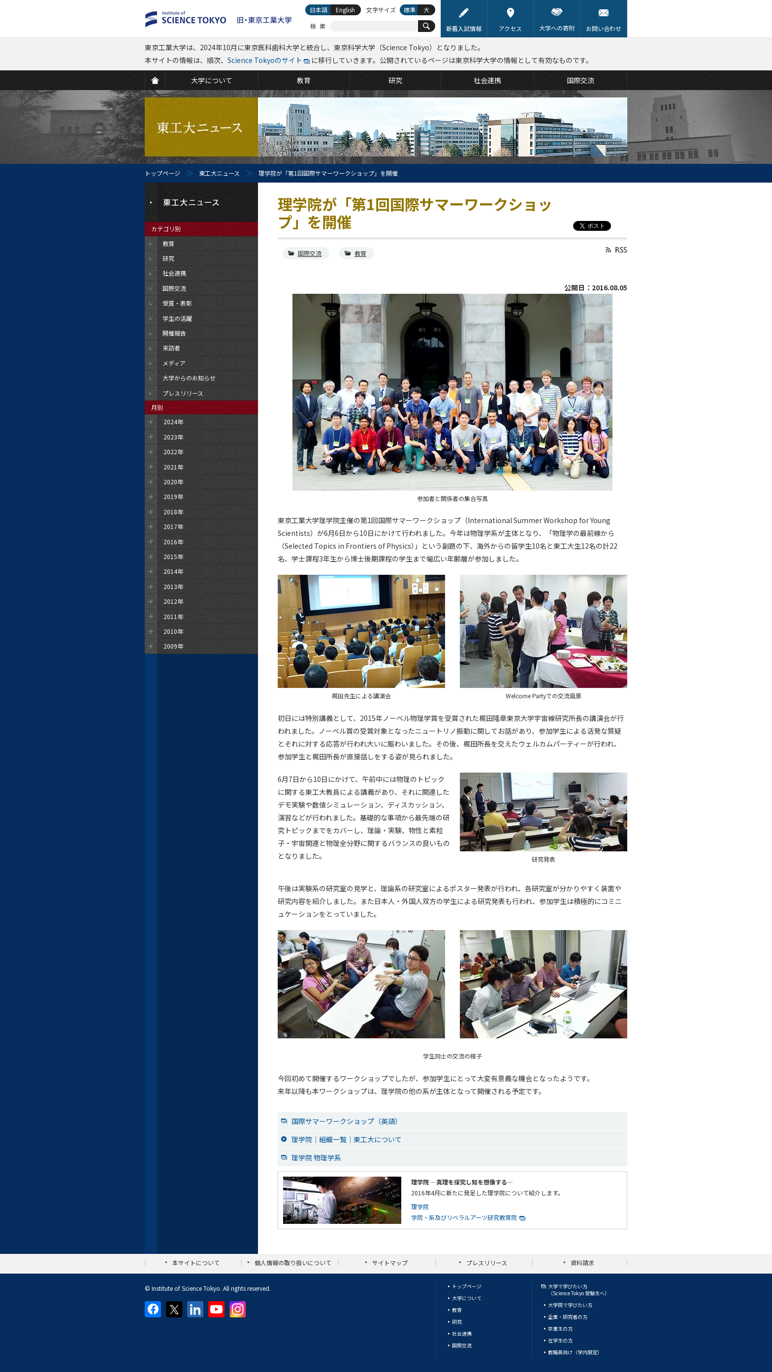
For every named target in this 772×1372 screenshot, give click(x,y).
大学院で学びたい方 (570, 1305)
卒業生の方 (560, 1328)
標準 (410, 9)
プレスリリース (486, 1262)
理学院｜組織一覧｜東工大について (346, 1139)
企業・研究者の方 (567, 1316)
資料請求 (582, 1262)
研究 (457, 1321)
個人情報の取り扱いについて (293, 1262)
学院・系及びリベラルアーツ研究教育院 (464, 1217)
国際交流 (310, 253)
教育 (360, 253)
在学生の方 (560, 1340)
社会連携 (462, 1333)
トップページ (162, 173)
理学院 (420, 1206)
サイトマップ (390, 1262)
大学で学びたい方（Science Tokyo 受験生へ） (579, 1289)
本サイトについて (196, 1262)
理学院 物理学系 (316, 1157)
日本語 (318, 9)
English (345, 9)
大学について (467, 1298)
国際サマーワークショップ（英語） (346, 1121)
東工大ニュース (219, 173)
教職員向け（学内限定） (575, 1352)
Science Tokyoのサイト (264, 60)
